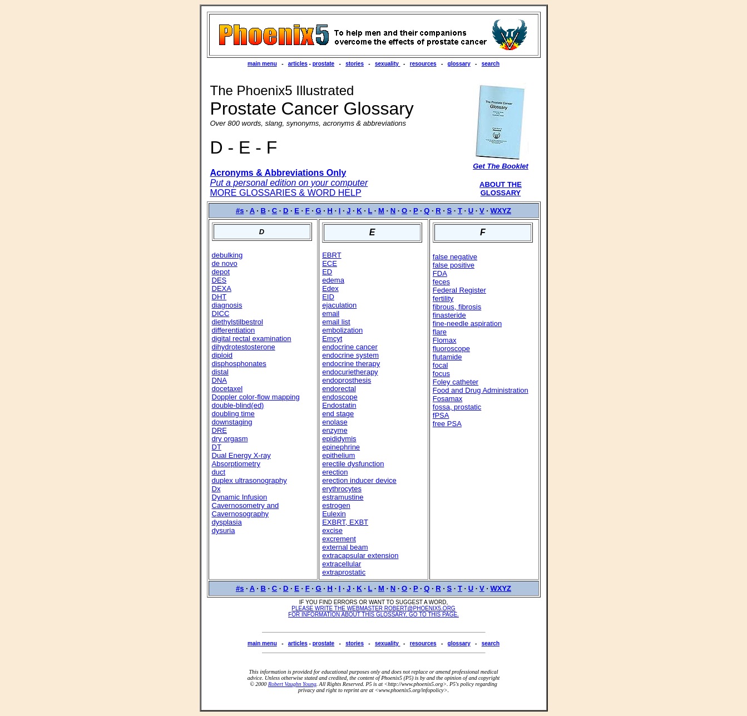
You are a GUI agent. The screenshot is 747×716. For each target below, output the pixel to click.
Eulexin (334, 514)
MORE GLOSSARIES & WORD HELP (286, 192)
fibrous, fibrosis (457, 307)
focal (440, 365)
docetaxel (227, 388)
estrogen (336, 505)
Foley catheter (455, 382)
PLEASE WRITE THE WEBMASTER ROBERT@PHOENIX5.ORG (373, 608)
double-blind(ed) (238, 405)
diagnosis (227, 305)
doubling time (233, 413)
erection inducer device (359, 480)
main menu (262, 64)
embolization (342, 330)
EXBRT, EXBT (345, 522)
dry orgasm (230, 438)
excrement (339, 539)
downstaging (232, 422)
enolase (335, 422)
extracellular (341, 564)
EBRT (331, 255)
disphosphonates (239, 363)
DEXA (221, 288)
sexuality (387, 64)
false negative (455, 257)
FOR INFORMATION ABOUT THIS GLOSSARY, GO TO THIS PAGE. (373, 614)
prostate (323, 64)
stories (354, 64)
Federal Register (459, 290)
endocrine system (350, 355)
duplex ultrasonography (249, 480)
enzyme (335, 430)
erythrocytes (342, 489)
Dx (216, 489)
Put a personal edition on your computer (289, 182)
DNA (219, 380)
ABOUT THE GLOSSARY (500, 188)
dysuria (223, 530)
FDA (440, 273)
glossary (459, 64)
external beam (345, 547)
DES (219, 280)
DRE (219, 430)
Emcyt (332, 338)
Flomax (445, 340)
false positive (453, 265)
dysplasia (227, 522)
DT (216, 447)
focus (441, 373)
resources (423, 64)
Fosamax (447, 398)
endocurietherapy (350, 372)
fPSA (441, 415)
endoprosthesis (346, 380)
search (490, 64)
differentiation (233, 330)
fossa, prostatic (457, 407)
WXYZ (501, 210)
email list (336, 322)
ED (327, 272)
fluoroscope (451, 348)
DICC (221, 313)
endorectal (339, 388)
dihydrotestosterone (243, 347)
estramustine (342, 497)
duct (219, 472)
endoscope (340, 397)
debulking (227, 255)
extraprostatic (343, 572)
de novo (225, 263)
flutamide (447, 357)
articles (298, 64)
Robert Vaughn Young (292, 684)
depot (221, 272)
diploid (222, 355)
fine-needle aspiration (467, 323)
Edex (330, 288)
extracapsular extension (360, 555)
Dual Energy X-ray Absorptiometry (241, 459)
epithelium (338, 455)
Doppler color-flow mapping (256, 397)
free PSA (447, 423)
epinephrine (341, 447)
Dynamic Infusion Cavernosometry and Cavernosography (245, 505)
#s (240, 210)
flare (440, 332)
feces (441, 282)
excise (332, 530)
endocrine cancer (350, 347)
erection (335, 472)
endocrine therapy (351, 363)
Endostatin (339, 405)
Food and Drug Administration (480, 390)
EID (328, 297)
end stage (338, 413)
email (330, 313)
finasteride (449, 315)
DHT (219, 297)
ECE (329, 263)
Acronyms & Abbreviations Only (278, 172)
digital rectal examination (251, 338)
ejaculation (339, 305)
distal (220, 372)
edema (333, 280)
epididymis (339, 438)
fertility (443, 298)
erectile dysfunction (353, 464)
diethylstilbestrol (238, 322)
